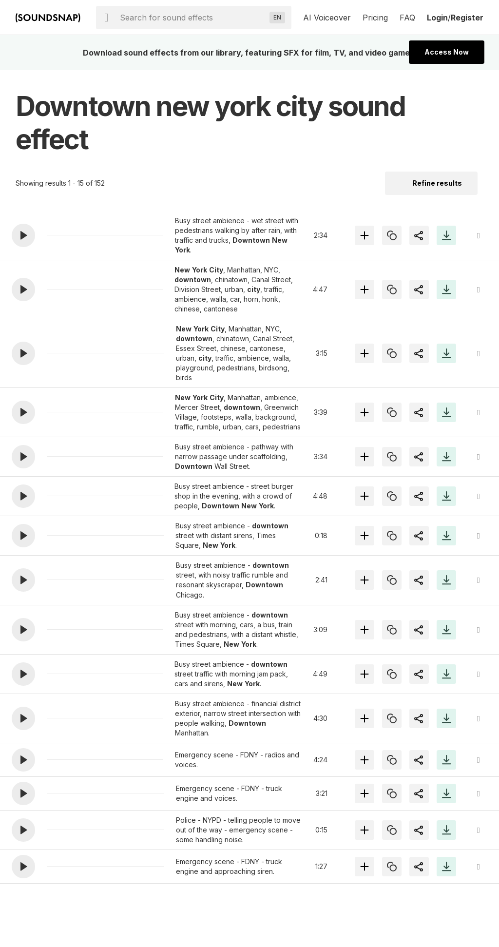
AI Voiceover (327, 17)
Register (467, 17)
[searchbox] (193, 17)
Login (437, 17)
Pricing (375, 17)
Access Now (446, 52)
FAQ (407, 17)
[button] (23, 235)
